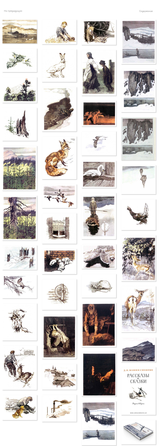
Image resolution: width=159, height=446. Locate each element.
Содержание (146, 11)
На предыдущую (13, 11)
